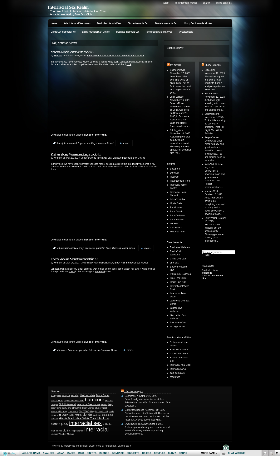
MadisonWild (211, 191)
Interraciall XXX (178, 369)
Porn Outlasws (177, 215)
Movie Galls (176, 203)
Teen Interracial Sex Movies (159, 31)
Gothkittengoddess (134, 410)
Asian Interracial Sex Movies (76, 23)
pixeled (83, 445)
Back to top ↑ (124, 445)
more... (126, 143)
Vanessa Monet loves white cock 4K (72, 52)
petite (71, 415)
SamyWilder (211, 218)
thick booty (94, 350)
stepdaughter (77, 431)
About (166, 3)
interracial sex (85, 423)
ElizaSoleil (210, 70)
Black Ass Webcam (180, 247)
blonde (87, 414)
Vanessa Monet (81, 61)
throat (104, 408)
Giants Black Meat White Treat (77, 418)
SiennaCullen (211, 93)
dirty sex (174, 262)
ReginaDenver (212, 137)
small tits (76, 408)
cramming (107, 415)
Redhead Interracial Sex (127, 31)
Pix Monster (176, 207)
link (276, 396)
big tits (67, 430)
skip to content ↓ (224, 3)
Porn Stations (177, 219)
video (132, 248)
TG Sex (174, 223)
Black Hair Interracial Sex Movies (131, 262)
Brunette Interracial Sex (166, 23)
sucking (75, 395)
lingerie (82, 143)
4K (58, 248)
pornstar (100, 248)
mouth (78, 415)
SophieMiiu (130, 396)
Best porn (175, 168)
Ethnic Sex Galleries (180, 274)
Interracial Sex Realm (68, 7)
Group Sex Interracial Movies (198, 23)
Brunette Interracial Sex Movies (128, 55)
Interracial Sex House (88, 404)
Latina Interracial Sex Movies (95, 31)
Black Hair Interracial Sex (109, 23)
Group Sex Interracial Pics (63, 31)
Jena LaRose (177, 96)
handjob (61, 143)
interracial (72, 143)
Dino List (174, 172)
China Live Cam (178, 258)
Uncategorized (186, 31)
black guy (97, 415)
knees (59, 431)
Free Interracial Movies (186, 3)
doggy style (56, 408)
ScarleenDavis (177, 70)
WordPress (69, 445)
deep (110, 404)
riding (92, 411)
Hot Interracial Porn (180, 180)
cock (129, 64)
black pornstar (85, 269)
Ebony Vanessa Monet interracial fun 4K (75, 259)
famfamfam (110, 445)
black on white (87, 395)
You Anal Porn (177, 231)
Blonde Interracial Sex (138, 23)
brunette (54, 418)
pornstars (73, 411)
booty (84, 166)
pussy (72, 271)
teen (59, 395)
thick (108, 248)
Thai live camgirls (133, 391)
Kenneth (58, 55)
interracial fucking (59, 411)
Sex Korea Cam (178, 322)
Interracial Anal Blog (180, 365)
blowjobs (66, 395)
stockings (91, 143)
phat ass (109, 400)
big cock (62, 414)
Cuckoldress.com (179, 353)
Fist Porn (174, 176)
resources (175, 377)
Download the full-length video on (79, 134)
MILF (53, 431)
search (206, 3)
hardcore (94, 399)
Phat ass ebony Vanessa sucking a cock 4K (76, 154)
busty (64, 408)
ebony (80, 248)
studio (98, 408)
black (64, 350)
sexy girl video (177, 326)
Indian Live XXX (178, 282)
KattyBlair (209, 164)
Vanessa (55, 269)
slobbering (107, 424)
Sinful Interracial (67, 404)
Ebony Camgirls (212, 64)
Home (54, 23)
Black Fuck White (179, 349)
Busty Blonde (88, 408)
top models (175, 64)
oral (69, 408)
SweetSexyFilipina (134, 424)
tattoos (104, 404)
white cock (113, 61)
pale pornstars (177, 373)
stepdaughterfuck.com (74, 400)
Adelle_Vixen (177, 130)
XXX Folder (176, 227)
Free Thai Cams (178, 278)
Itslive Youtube (177, 199)
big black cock (101, 411)
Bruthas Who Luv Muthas (62, 434)
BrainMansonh (212, 114)
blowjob (65, 248)
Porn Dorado (176, 211)
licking (54, 395)
